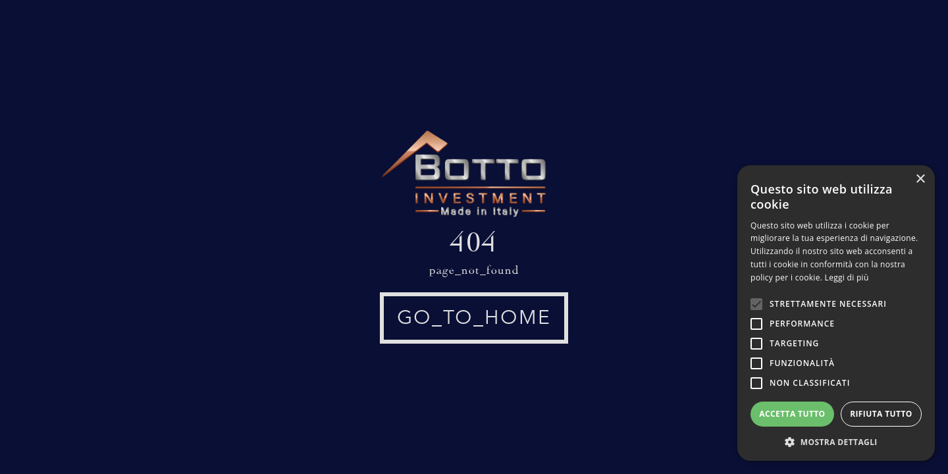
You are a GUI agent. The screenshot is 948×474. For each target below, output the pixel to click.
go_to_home (474, 317)
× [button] (920, 179)
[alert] (836, 313)
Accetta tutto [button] (792, 413)
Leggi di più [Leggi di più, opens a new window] (847, 277)
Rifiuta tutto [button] (881, 413)
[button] (836, 441)
